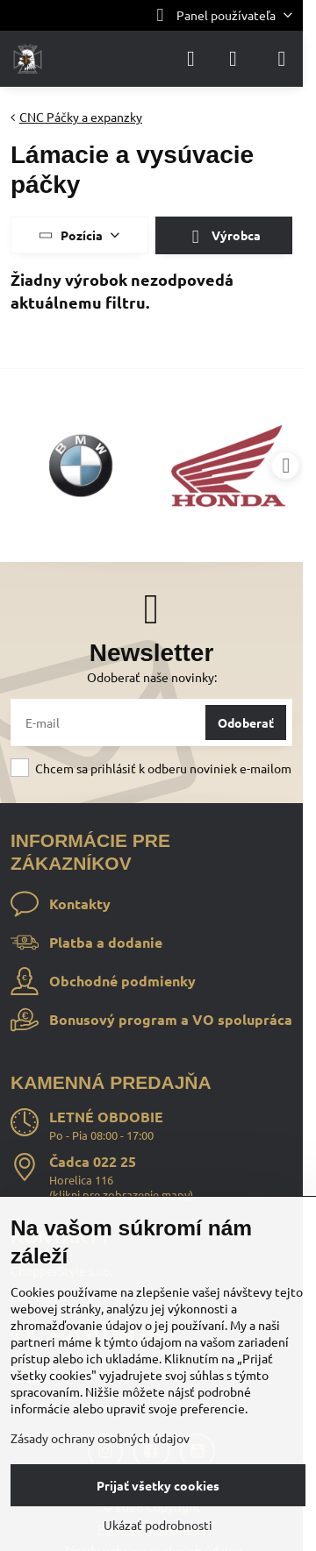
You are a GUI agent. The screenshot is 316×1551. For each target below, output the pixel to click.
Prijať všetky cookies (158, 1485)
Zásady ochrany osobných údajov (100, 1438)
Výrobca (223, 236)
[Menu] (282, 58)
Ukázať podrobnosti (158, 1525)
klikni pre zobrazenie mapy (121, 1194)
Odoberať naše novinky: (152, 677)
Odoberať (246, 722)
